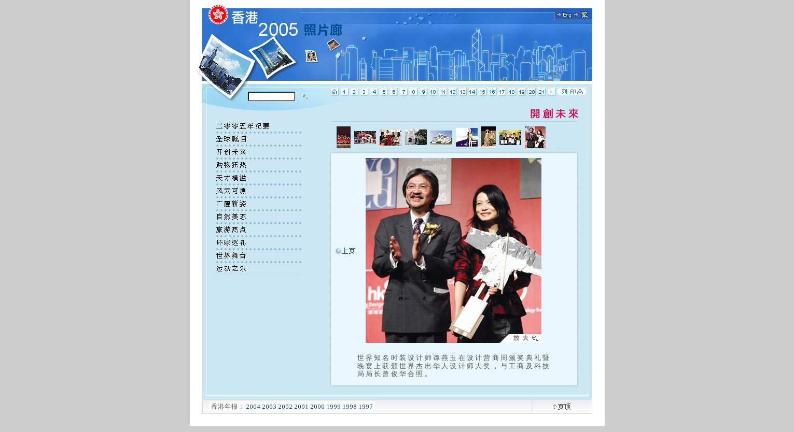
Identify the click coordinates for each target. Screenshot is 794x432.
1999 (334, 406)
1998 (350, 406)
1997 (366, 406)
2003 (269, 406)
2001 (302, 406)
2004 (253, 406)
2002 (285, 406)
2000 (318, 406)
